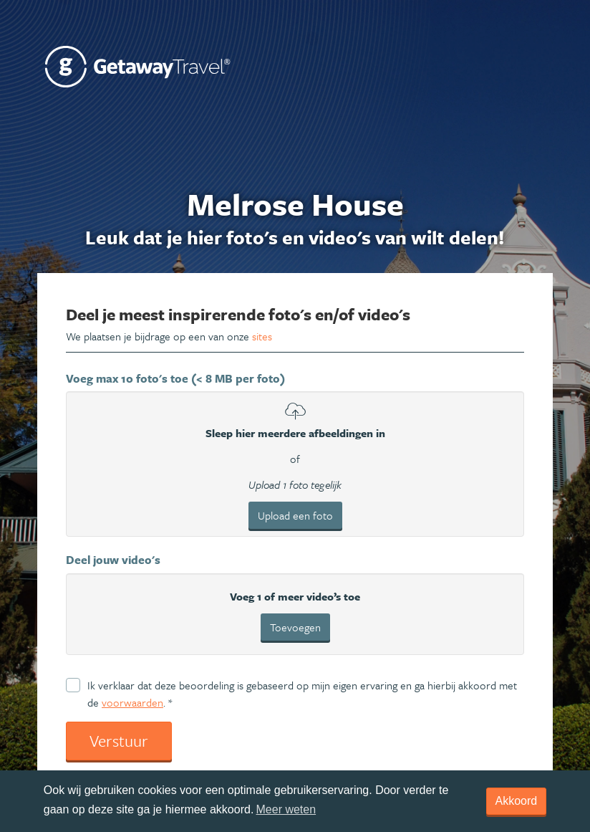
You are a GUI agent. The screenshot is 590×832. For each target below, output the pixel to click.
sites (262, 336)
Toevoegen (295, 627)
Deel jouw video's (113, 559)
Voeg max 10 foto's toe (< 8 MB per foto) (175, 378)
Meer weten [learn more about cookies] (286, 809)
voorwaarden (132, 702)
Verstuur (119, 740)
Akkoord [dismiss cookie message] (516, 801)
